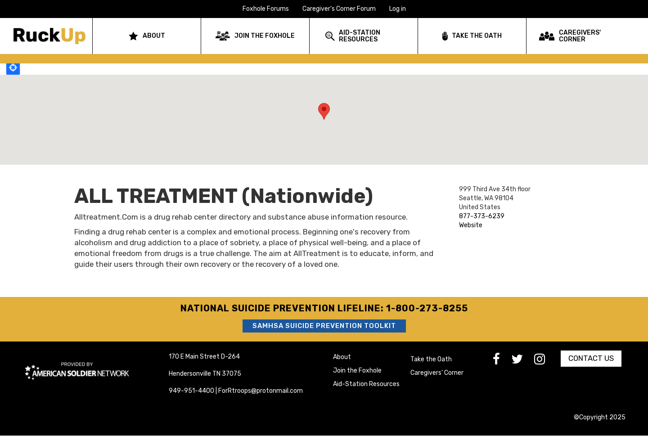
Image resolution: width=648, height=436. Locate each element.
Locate (13, 67)
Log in (397, 9)
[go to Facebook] (502, 361)
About (342, 357)
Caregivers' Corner (437, 373)
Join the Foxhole (357, 370)
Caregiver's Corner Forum (339, 9)
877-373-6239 (481, 216)
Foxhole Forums (266, 9)
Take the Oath (431, 359)
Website (470, 225)
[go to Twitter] (522, 361)
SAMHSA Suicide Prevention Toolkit (324, 326)
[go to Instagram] (545, 361)
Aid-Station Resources (366, 384)
